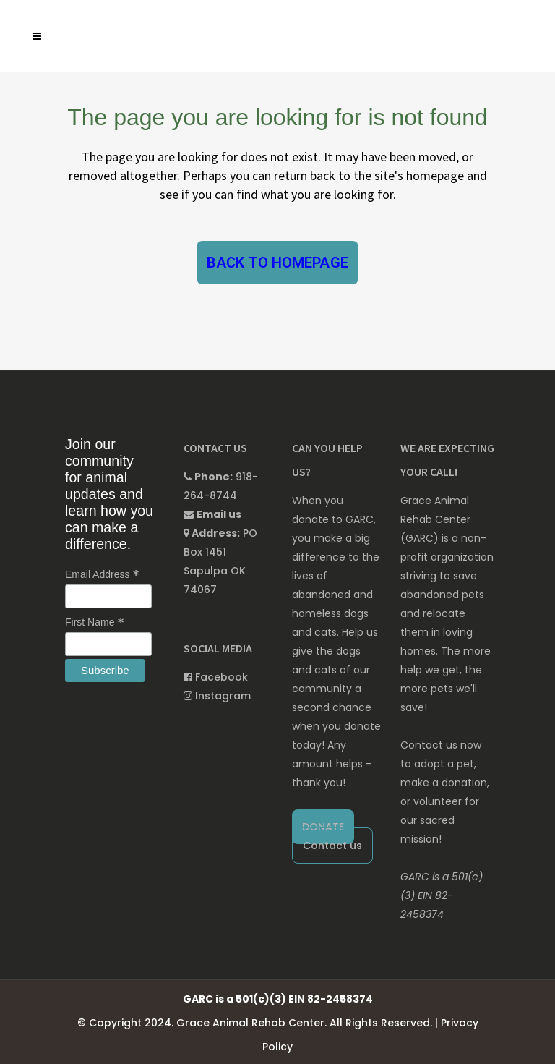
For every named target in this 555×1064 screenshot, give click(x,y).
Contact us (332, 845)
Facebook (216, 677)
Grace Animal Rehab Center (250, 1023)
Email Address (102, 574)
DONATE (323, 827)
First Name (94, 621)
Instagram (217, 696)
